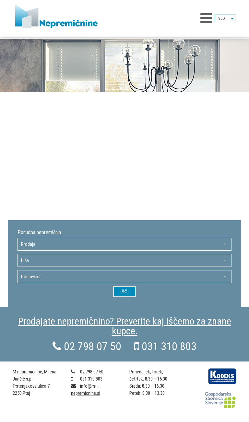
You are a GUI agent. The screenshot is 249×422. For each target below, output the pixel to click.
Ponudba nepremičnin (39, 232)
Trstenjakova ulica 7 (31, 386)
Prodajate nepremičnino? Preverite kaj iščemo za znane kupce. (124, 325)
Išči (124, 291)
